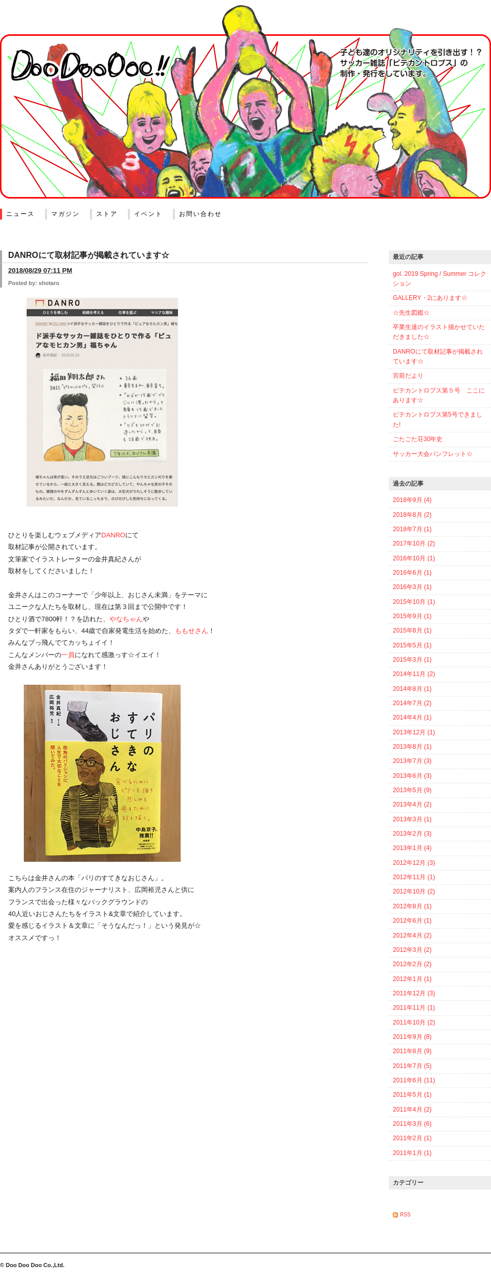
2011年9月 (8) (412, 1036)
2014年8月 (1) (412, 688)
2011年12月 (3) (414, 993)
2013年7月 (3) (412, 761)
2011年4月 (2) (412, 1109)
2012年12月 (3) (414, 862)
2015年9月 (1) (412, 616)
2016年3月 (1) (412, 587)
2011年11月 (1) (414, 1007)
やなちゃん (126, 619)
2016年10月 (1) (414, 558)
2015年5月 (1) (412, 645)
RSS (405, 1214)
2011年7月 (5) (412, 1066)
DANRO (113, 535)
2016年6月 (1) (412, 572)
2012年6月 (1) (412, 920)
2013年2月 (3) (412, 833)
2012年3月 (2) (412, 949)
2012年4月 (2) (412, 935)
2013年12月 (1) (414, 732)
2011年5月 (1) (412, 1094)
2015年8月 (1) (412, 630)
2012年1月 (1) (412, 979)
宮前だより (408, 375)
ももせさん (191, 631)
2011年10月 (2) (414, 1022)
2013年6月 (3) (412, 775)
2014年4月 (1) (412, 717)
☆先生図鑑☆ (411, 312)
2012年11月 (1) (414, 877)
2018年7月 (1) (412, 529)
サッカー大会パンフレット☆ (433, 454)
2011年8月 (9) (412, 1051)
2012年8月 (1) (412, 906)
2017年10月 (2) (414, 543)
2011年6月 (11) (414, 1080)
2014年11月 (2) (414, 674)
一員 (68, 655)
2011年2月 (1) (412, 1138)
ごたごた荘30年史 (417, 439)
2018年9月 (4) (412, 500)
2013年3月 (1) (412, 819)
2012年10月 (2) (414, 891)
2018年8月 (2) (412, 514)
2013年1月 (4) (412, 848)
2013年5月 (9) (412, 790)
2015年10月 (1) (414, 601)
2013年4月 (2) (412, 804)
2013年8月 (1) (412, 746)
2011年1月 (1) (412, 1153)
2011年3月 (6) (412, 1123)
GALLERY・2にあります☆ (430, 297)
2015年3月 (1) (412, 659)
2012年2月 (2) (412, 964)
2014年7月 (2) (412, 703)
